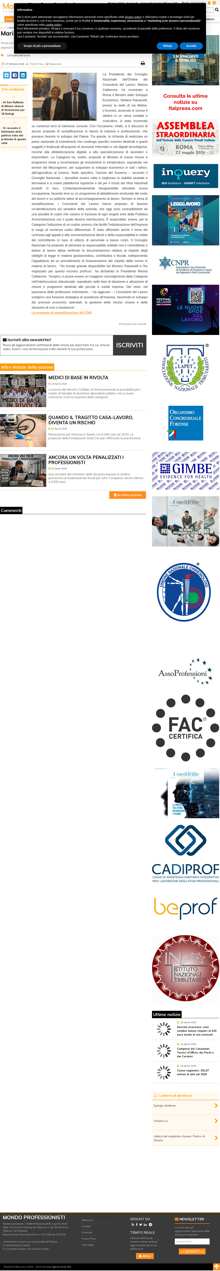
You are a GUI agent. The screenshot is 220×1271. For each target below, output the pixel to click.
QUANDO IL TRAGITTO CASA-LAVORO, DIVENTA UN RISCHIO (90, 420)
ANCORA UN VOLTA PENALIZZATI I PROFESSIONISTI (86, 460)
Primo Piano (37, 63)
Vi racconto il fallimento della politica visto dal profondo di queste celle (13, 135)
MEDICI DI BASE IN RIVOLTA (78, 377)
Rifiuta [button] (167, 45)
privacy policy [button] (133, 17)
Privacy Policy (89, 1238)
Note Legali (88, 1244)
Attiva (145, 1256)
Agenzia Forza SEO (61, 1266)
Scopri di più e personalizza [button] (42, 45)
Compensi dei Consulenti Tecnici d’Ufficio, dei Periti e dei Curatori (195, 1052)
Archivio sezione (127, 495)
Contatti (86, 1226)
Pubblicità (87, 1232)
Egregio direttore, (165, 1105)
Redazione (54, 63)
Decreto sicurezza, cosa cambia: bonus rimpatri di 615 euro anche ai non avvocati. (197, 1030)
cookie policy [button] (53, 24)
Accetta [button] (191, 45)
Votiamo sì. (161, 1121)
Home (3, 27)
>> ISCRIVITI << (192, 1251)
